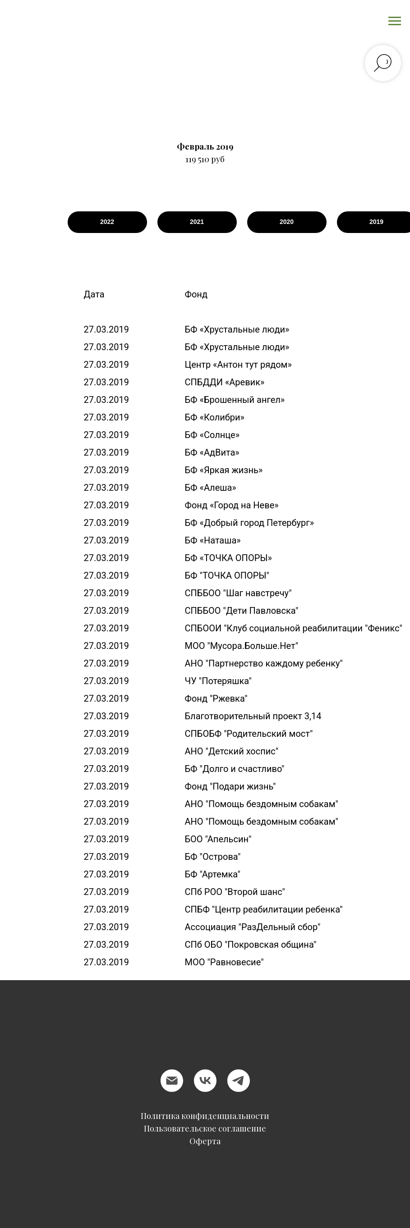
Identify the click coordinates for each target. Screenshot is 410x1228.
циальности (245, 1115)
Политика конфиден (181, 1115)
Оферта (205, 1141)
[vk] (205, 1080)
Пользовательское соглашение (205, 1128)
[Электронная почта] (172, 1080)
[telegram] (238, 1080)
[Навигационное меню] (394, 21)
